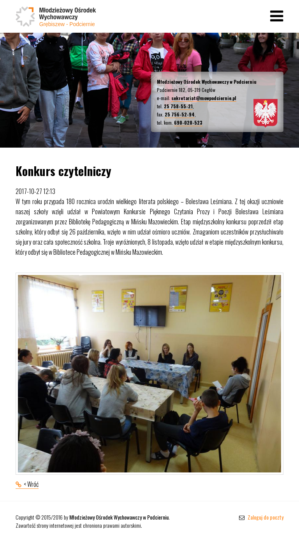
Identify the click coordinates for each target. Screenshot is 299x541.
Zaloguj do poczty (261, 517)
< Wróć (31, 484)
